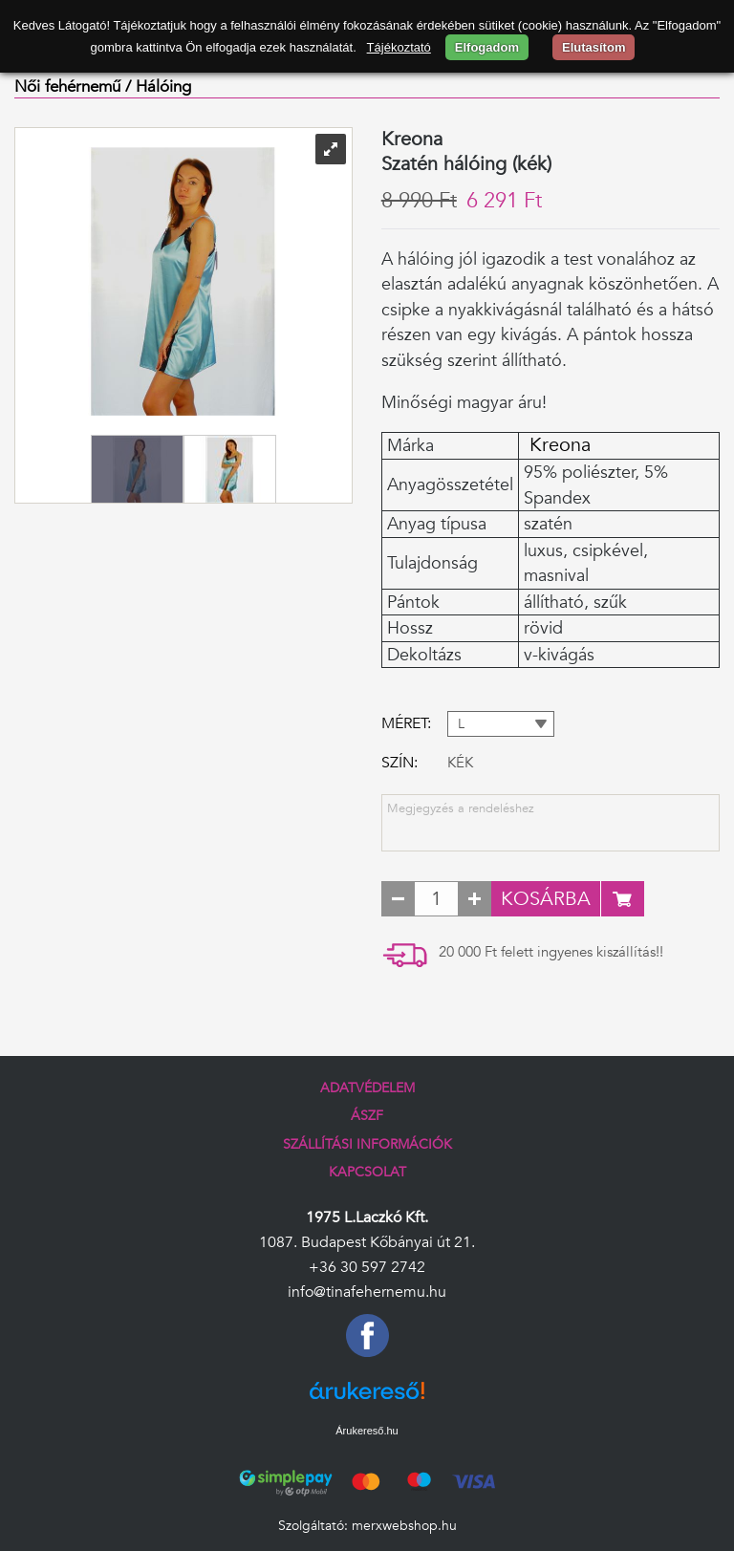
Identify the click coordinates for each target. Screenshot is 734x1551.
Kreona (557, 445)
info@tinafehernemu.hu (367, 1292)
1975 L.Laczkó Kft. (367, 1217)
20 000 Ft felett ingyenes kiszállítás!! (551, 952)
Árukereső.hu (366, 1430)
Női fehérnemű (67, 86)
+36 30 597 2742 (367, 1267)
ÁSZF (367, 1116)
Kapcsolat (367, 1172)
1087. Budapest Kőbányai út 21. (367, 1242)
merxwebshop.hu (404, 1526)
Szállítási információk (367, 1144)
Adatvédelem (367, 1088)
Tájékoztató (399, 47)
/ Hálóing (158, 86)
